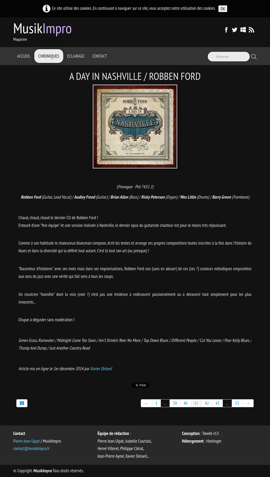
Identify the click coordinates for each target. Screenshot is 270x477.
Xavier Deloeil (101, 368)
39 (175, 403)
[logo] (44, 31)
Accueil (23, 56)
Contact (99, 56)
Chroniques (48, 56)
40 (185, 403)
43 (217, 403)
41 (196, 403)
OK (222, 9)
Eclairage (75, 56)
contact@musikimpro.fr (31, 448)
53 (237, 403)
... (165, 403)
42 (207, 403)
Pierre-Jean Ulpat (26, 441)
